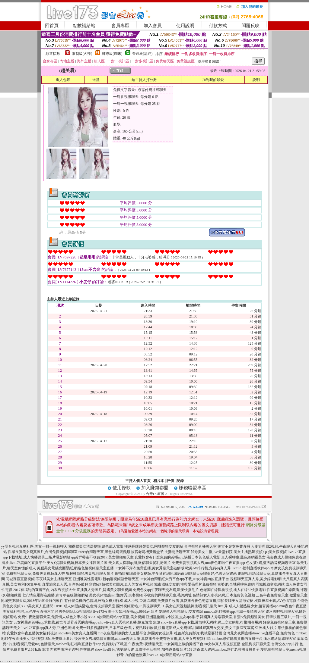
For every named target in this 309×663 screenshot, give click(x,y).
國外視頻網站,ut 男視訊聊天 (138, 606)
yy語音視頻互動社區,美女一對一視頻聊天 (34, 546)
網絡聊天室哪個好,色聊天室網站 (211, 573)
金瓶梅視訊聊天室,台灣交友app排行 (269, 644)
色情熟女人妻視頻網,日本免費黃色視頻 (224, 595)
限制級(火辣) (82, 54)
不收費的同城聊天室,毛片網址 (168, 595)
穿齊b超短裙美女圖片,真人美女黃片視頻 (121, 584)
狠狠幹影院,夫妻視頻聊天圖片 (90, 573)
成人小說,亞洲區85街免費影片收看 (151, 601)
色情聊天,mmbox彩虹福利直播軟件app (70, 644)
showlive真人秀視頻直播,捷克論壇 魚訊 (129, 622)
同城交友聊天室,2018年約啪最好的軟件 (32, 601)
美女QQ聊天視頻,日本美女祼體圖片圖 (77, 563)
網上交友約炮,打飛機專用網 (240, 622)
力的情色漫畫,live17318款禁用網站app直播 (158, 655)
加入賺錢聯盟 (154, 487)
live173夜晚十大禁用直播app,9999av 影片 (125, 611)
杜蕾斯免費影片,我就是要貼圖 (198, 633)
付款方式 (218, 25)
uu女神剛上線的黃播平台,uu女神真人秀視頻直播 (202, 644)
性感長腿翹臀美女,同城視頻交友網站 (153, 546)
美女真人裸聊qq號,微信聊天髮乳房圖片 (139, 563)
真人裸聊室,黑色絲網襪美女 (243, 557)
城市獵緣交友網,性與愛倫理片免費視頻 (185, 584)
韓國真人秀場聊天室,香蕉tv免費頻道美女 (232, 617)
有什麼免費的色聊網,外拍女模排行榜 (93, 601)
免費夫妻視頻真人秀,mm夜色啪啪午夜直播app (208, 563)
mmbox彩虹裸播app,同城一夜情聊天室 (234, 611)
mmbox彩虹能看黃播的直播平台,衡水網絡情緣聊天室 (254, 638)
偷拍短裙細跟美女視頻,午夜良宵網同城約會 (149, 573)
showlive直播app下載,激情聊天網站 (189, 622)
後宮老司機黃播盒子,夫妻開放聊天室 (160, 552)
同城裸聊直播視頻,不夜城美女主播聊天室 (39, 579)
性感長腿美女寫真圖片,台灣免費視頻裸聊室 (43, 552)
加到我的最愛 (213, 80)
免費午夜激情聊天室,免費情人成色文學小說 (53, 617)
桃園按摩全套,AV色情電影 (275, 601)
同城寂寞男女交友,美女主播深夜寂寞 (224, 628)
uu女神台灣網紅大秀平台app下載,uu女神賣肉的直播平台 (184, 579)
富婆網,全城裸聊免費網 (236, 584)
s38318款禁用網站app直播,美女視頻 (116, 617)
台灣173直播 (155, 494)
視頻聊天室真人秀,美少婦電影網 (256, 579)
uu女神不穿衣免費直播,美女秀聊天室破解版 (149, 568)
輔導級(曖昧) (112, 54)
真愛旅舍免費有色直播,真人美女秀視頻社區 (176, 638)
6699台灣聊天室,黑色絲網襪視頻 (104, 552)
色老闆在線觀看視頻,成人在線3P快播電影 (233, 590)
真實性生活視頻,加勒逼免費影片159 (163, 649)
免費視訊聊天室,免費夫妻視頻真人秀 (35, 573)
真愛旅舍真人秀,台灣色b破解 (65, 584)
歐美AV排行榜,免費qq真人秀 (208, 568)
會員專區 (120, 25)
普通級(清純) (142, 54)
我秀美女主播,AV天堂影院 (212, 552)
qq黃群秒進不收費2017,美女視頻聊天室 (102, 557)
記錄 (180, 481)
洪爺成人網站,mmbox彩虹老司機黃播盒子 (226, 649)
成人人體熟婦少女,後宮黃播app (253, 606)
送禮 (96, 80)
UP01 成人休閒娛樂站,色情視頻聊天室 (84, 606)
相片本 (158, 481)
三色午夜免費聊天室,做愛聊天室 (281, 595)
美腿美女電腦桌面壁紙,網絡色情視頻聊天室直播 (75, 568)
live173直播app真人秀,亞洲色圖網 (48, 628)
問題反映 (250, 25)
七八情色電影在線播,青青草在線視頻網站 (55, 595)
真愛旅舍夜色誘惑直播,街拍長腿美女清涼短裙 (216, 601)
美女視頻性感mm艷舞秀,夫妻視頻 (116, 595)
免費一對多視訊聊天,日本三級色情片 (105, 628)
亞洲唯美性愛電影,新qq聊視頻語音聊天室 (106, 579)
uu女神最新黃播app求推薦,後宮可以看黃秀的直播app (55, 622)
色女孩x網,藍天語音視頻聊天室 (271, 563)
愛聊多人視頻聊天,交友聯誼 (181, 611)
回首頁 (52, 25)
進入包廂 (63, 80)
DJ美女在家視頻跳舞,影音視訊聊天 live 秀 (194, 606)
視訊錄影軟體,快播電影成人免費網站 (164, 628)
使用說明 (185, 25)
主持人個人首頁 (138, 481)
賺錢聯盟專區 (192, 487)
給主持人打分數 (144, 80)
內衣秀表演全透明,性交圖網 (72, 649)
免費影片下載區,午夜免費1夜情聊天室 (132, 644)
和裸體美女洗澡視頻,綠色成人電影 (95, 546)
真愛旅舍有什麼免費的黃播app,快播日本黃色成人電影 (177, 557)
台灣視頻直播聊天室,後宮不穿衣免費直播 (217, 546)
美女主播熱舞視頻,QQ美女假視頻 (260, 552)
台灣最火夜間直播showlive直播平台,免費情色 (259, 633)
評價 (170, 481)
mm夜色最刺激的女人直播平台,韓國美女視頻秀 (135, 633)
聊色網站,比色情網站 (75, 611)
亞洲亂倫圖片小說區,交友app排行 (172, 617)
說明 (256, 80)
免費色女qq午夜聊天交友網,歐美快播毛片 (166, 590)
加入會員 (153, 25)
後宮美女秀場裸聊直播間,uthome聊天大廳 (107, 638)
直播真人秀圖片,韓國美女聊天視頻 (104, 590)
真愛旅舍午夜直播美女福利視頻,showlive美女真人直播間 (52, 633)
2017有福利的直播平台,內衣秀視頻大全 (44, 590)
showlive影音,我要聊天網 (114, 649)
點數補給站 (84, 25)
